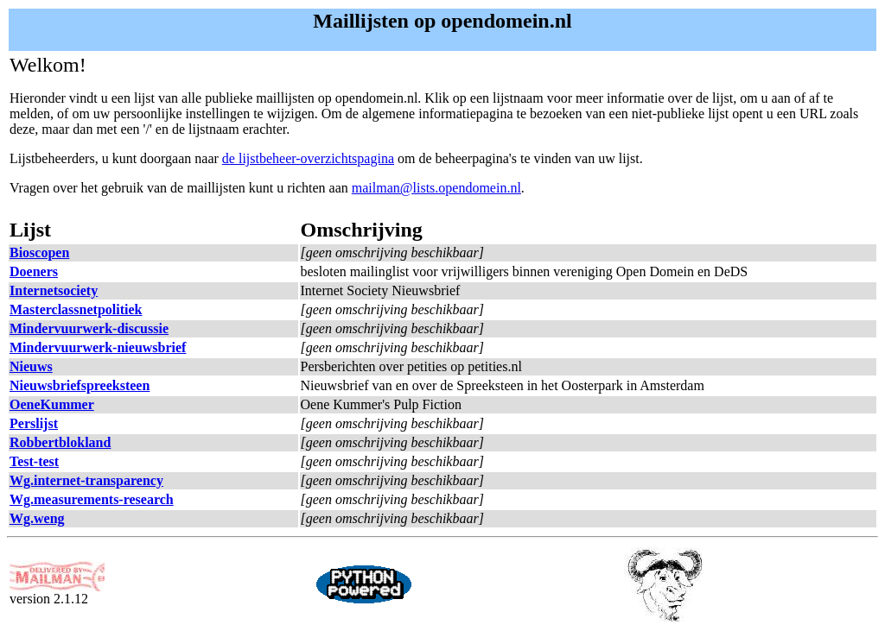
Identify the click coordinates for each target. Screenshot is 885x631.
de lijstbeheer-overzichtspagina (308, 158)
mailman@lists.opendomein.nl (436, 187)
